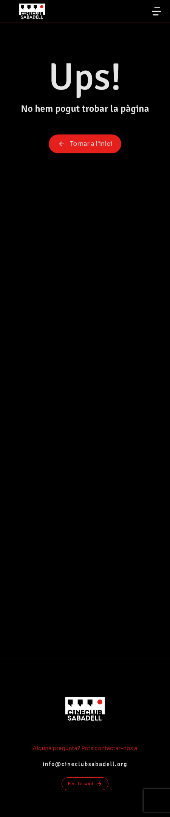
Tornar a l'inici (85, 144)
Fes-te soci (85, 784)
